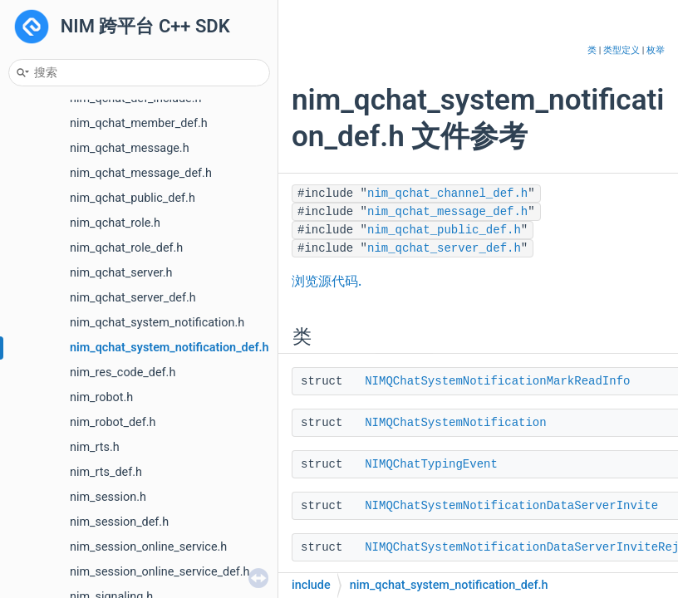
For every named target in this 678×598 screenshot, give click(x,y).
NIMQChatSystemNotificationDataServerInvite (511, 505)
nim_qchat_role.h (115, 223)
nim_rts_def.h (106, 472)
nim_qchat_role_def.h (126, 248)
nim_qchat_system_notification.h (157, 323)
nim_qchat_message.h (129, 148)
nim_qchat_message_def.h (141, 173)
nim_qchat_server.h (121, 273)
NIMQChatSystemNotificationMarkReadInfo (497, 381)
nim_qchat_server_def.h (133, 298)
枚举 (655, 50)
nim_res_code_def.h (122, 372)
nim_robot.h (101, 397)
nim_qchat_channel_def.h (447, 193)
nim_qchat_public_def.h (132, 198)
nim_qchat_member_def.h (139, 123)
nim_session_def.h (119, 522)
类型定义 (621, 50)
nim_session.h (108, 497)
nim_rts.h (95, 447)
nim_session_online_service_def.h (160, 572)
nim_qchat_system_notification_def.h (169, 348)
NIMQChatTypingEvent (431, 464)
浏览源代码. (326, 281)
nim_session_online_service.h (148, 547)
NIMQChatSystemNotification (455, 422)
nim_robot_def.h (112, 422)
